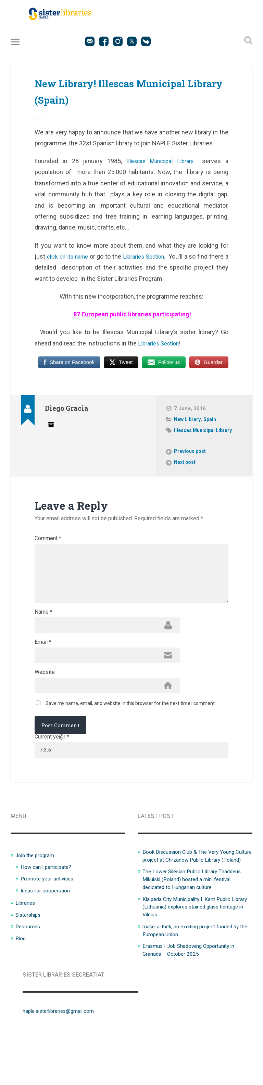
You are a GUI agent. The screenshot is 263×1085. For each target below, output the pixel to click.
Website (45, 709)
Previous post (191, 456)
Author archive (51, 428)
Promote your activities (50, 921)
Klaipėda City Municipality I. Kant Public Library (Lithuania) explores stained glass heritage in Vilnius (195, 956)
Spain (213, 423)
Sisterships (30, 957)
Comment (48, 543)
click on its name (72, 260)
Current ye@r (52, 777)
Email (43, 676)
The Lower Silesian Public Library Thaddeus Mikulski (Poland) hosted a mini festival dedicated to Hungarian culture (196, 930)
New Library (188, 423)
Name (43, 642)
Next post (186, 466)
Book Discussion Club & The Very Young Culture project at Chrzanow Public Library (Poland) (193, 903)
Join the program (37, 898)
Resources (29, 968)
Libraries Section (158, 260)
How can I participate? (49, 909)
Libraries (26, 945)
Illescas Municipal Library (159, 165)
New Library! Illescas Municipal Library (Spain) (120, 94)
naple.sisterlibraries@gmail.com (64, 1059)
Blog (21, 980)
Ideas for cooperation (49, 933)
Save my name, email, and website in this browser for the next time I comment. (131, 743)
